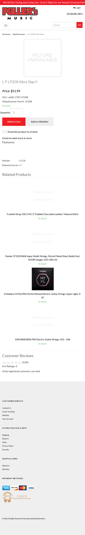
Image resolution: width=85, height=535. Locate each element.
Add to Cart (14, 121)
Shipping (5, 435)
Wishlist (5, 415)
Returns (5, 438)
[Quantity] (17, 112)
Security (5, 449)
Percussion (6, 34)
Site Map (5, 469)
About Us (6, 465)
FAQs (4, 442)
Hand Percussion (19, 34)
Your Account (7, 419)
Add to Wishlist (39, 121)
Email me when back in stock (17, 138)
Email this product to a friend (22, 131)
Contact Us (6, 408)
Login (77, 7)
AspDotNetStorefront (37, 519)
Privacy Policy (7, 446)
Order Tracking (8, 412)
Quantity (5, 112)
